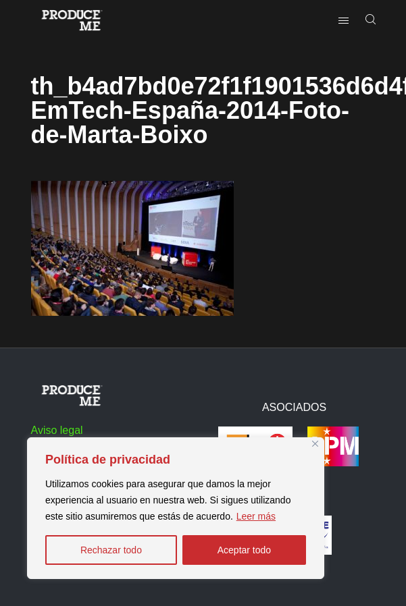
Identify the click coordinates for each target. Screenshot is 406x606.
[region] (175, 508)
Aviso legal (57, 430)
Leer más (256, 516)
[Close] (315, 444)
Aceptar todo (244, 550)
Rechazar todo (111, 550)
